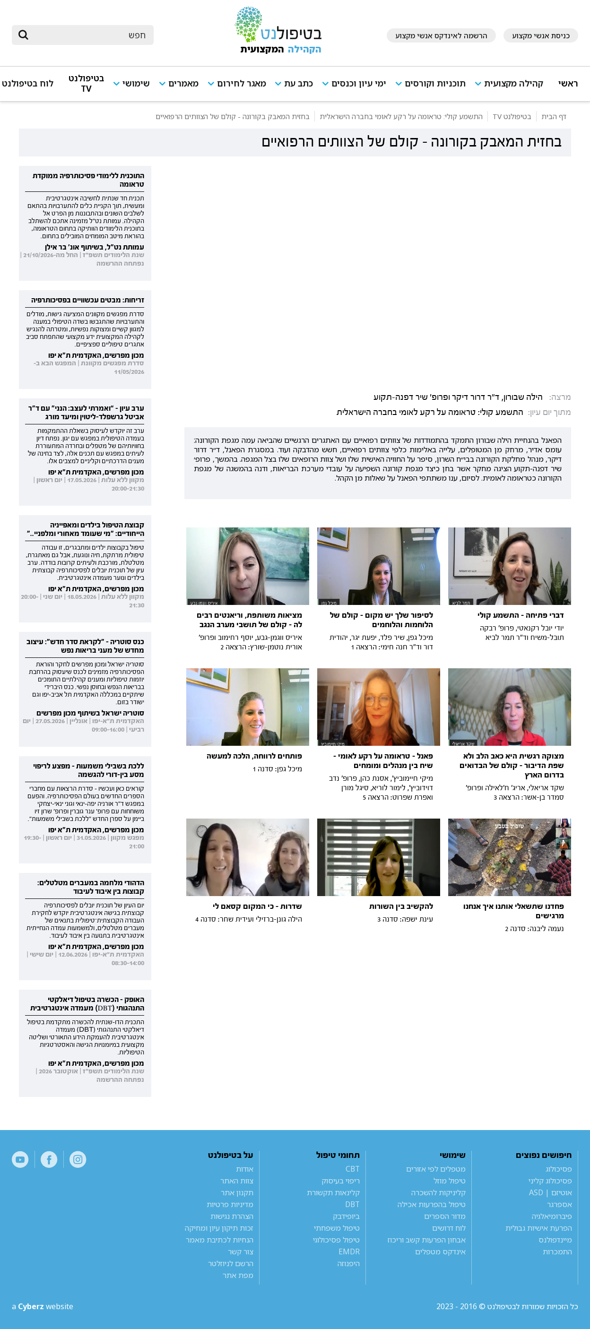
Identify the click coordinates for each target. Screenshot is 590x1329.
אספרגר (559, 1204)
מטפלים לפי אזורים (436, 1169)
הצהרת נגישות (231, 1216)
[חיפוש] (89, 35)
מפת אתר (238, 1275)
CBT (353, 1169)
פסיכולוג (559, 1169)
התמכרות (557, 1251)
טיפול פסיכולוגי (336, 1239)
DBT (352, 1204)
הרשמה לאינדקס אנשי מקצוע (441, 35)
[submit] (24, 35)
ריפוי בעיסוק (340, 1180)
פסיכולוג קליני (550, 1180)
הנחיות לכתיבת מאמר (219, 1239)
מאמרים (183, 83)
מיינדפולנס (555, 1239)
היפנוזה (349, 1263)
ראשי (568, 83)
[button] (512, 88)
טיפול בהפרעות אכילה (432, 1204)
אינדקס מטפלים (440, 1251)
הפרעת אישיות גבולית (538, 1228)
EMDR (349, 1251)
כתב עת (298, 83)
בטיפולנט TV (86, 83)
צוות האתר (236, 1180)
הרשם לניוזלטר (230, 1263)
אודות (244, 1169)
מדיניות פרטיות (230, 1204)
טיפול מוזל (450, 1180)
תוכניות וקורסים (435, 83)
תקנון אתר (237, 1192)
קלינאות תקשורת (333, 1192)
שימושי (136, 83)
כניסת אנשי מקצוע (541, 35)
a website (42, 1306)
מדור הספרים (445, 1216)
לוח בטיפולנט (27, 83)
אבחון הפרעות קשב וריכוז (427, 1239)
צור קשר (240, 1251)
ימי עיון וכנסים (358, 83)
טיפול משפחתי (337, 1228)
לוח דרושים (449, 1228)
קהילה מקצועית (513, 83)
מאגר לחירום (241, 83)
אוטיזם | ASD (550, 1192)
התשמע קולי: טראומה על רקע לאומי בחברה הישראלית (430, 412)
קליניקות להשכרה (438, 1192)
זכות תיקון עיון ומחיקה (219, 1228)
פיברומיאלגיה (552, 1216)
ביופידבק (346, 1216)
